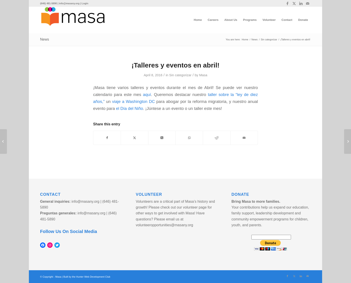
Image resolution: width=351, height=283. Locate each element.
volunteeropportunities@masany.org (164, 225)
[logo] (73, 20)
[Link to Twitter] (294, 3)
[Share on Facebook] (107, 138)
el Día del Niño (129, 108)
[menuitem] (198, 20)
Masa (203, 75)
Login (84, 3)
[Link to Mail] (307, 3)
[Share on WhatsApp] (189, 138)
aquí (147, 94)
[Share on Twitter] (134, 138)
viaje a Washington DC (133, 101)
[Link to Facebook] (287, 3)
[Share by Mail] (244, 138)
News (44, 39)
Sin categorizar (180, 75)
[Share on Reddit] (216, 138)
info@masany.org (69, 3)
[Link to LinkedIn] (300, 3)
